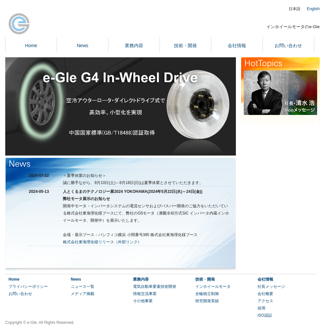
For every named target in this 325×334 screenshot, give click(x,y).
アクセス (265, 301)
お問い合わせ (288, 45)
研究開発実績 (207, 301)
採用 (261, 308)
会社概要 (265, 293)
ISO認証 (265, 315)
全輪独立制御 (207, 293)
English (313, 9)
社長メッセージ (271, 286)
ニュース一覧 (82, 286)
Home (31, 45)
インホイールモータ (213, 286)
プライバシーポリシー (28, 286)
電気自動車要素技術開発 (154, 286)
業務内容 (134, 45)
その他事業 (143, 301)
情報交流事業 (145, 293)
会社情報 (237, 45)
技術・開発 (185, 45)
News (82, 45)
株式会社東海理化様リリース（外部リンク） (102, 242)
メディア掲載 (82, 293)
